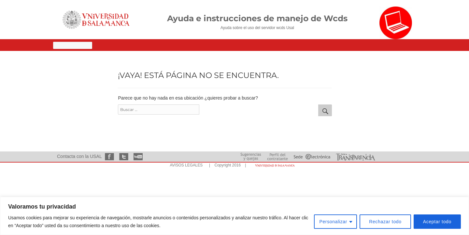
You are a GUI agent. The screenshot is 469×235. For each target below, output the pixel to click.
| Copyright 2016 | (226, 165)
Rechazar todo (385, 221)
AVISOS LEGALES (186, 165)
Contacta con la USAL (79, 156)
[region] (234, 216)
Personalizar (333, 221)
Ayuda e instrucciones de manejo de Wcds (257, 18)
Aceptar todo (437, 221)
